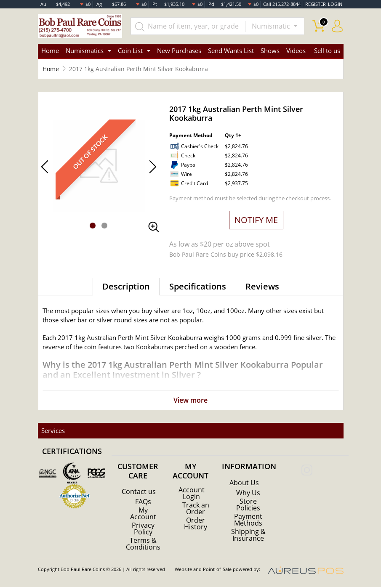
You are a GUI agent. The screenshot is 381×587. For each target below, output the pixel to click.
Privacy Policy (143, 529)
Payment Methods (248, 520)
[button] (93, 225)
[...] (188, 26)
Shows (270, 50)
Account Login (192, 493)
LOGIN (335, 4)
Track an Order (195, 508)
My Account (143, 513)
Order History (195, 523)
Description (126, 286)
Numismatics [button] (85, 50)
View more (190, 400)
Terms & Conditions (143, 544)
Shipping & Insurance (248, 535)
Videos (296, 50)
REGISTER (315, 4)
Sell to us (327, 50)
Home (50, 50)
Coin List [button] (130, 50)
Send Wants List (231, 50)
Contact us (139, 491)
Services (53, 430)
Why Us (248, 492)
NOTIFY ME (256, 220)
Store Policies (248, 505)
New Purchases (179, 50)
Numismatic (272, 26)
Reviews (262, 286)
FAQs (143, 501)
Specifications (197, 286)
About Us (244, 482)
